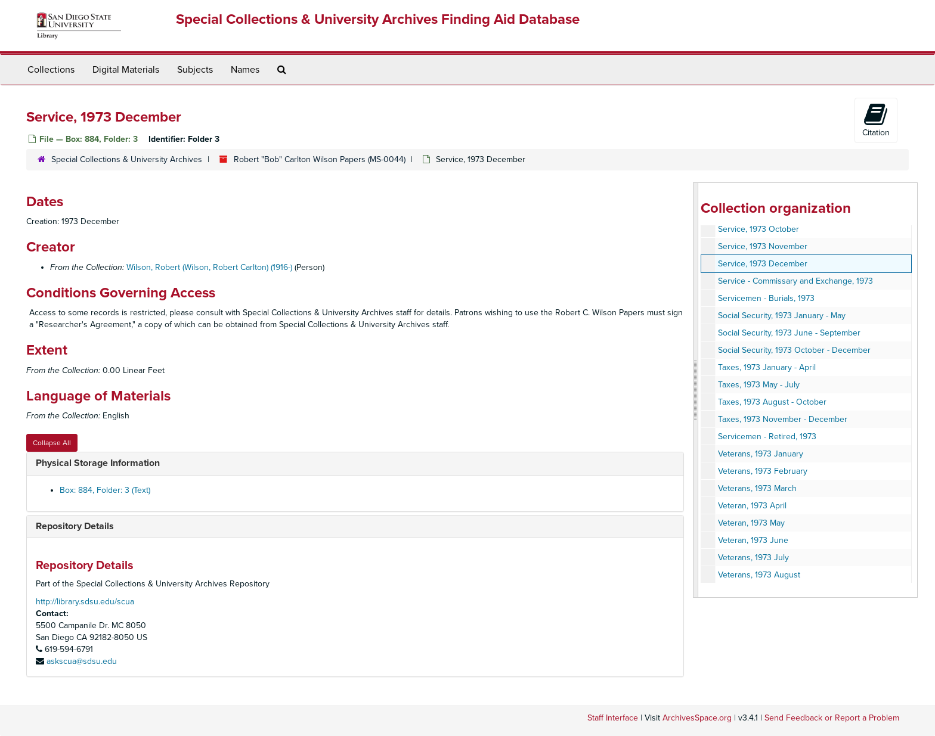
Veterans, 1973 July (753, 557)
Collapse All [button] (52, 443)
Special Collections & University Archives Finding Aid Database (378, 19)
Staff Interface (612, 718)
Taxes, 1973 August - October (772, 402)
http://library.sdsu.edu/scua (85, 602)
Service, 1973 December (762, 264)
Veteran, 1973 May (751, 523)
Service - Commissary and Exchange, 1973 (795, 281)
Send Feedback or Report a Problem (831, 718)
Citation (876, 120)
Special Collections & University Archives (126, 159)
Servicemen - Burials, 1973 (766, 298)
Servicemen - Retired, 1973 (767, 436)
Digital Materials (125, 70)
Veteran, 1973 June (753, 540)
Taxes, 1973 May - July (759, 385)
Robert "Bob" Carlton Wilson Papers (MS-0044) (319, 159)
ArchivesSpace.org (697, 718)
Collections (51, 70)
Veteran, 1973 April (752, 506)
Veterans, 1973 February (762, 471)
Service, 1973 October (758, 229)
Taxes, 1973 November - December (782, 419)
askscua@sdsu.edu (82, 661)
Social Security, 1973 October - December (794, 350)
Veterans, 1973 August (759, 575)
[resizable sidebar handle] (695, 390)
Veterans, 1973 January (760, 454)
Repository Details (75, 526)
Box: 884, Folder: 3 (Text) (105, 490)
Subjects (195, 70)
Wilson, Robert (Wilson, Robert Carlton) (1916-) (209, 267)
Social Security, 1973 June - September (789, 333)
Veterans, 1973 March (757, 488)
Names (245, 70)
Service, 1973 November (762, 246)
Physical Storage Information (98, 463)
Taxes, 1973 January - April (767, 367)
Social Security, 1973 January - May (782, 315)
